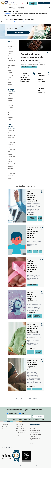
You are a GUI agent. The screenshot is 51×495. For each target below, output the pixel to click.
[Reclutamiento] (11, 140)
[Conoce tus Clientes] (11, 131)
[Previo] (15, 398)
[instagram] (2, 447)
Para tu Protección (20, 432)
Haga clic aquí (7, 13)
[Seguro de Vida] (11, 94)
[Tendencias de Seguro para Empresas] (11, 159)
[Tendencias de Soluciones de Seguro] (11, 151)
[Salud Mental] (11, 65)
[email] (19, 416)
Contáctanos (44, 3)
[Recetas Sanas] (11, 69)
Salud (23, 413)
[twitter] (4, 447)
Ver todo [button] (10, 84)
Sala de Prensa (5, 426)
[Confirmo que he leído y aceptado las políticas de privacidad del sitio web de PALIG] (7, 419)
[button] (24, 3)
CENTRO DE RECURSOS (30, 7)
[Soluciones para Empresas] (11, 112)
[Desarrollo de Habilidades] (11, 136)
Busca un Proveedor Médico (33, 3)
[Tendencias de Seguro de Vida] (11, 144)
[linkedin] (7, 447)
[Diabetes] (11, 53)
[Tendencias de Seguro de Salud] (11, 175)
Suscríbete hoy (38, 416)
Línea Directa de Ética (21, 430)
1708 (30, 398)
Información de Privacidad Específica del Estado (35, 438)
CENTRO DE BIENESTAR (38, 7)
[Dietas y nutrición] (11, 57)
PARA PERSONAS (4, 7)
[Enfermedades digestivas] (11, 62)
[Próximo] (35, 398)
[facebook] (9, 447)
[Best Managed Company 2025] (7, 456)
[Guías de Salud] (11, 81)
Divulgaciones (19, 434)
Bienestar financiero (13, 413)
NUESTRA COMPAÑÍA (46, 7)
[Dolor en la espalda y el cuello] (11, 75)
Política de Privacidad (35, 430)
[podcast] (11, 447)
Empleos (4, 429)
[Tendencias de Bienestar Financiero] (11, 105)
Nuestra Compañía (6, 431)
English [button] (18, 3)
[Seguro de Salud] (11, 118)
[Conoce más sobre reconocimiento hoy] (27, 456)
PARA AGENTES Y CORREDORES (21, 8)
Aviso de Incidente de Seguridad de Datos (15, 21)
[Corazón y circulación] (11, 50)
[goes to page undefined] (47, 53)
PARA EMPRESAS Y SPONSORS (12, 8)
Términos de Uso (20, 428)
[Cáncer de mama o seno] (11, 45)
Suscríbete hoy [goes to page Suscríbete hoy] (18, 32)
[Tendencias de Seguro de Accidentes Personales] (11, 167)
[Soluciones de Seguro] (11, 99)
